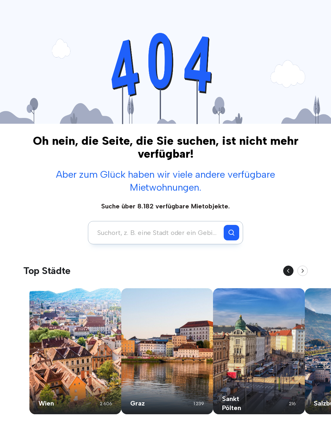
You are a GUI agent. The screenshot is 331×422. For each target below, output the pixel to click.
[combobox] (157, 233)
